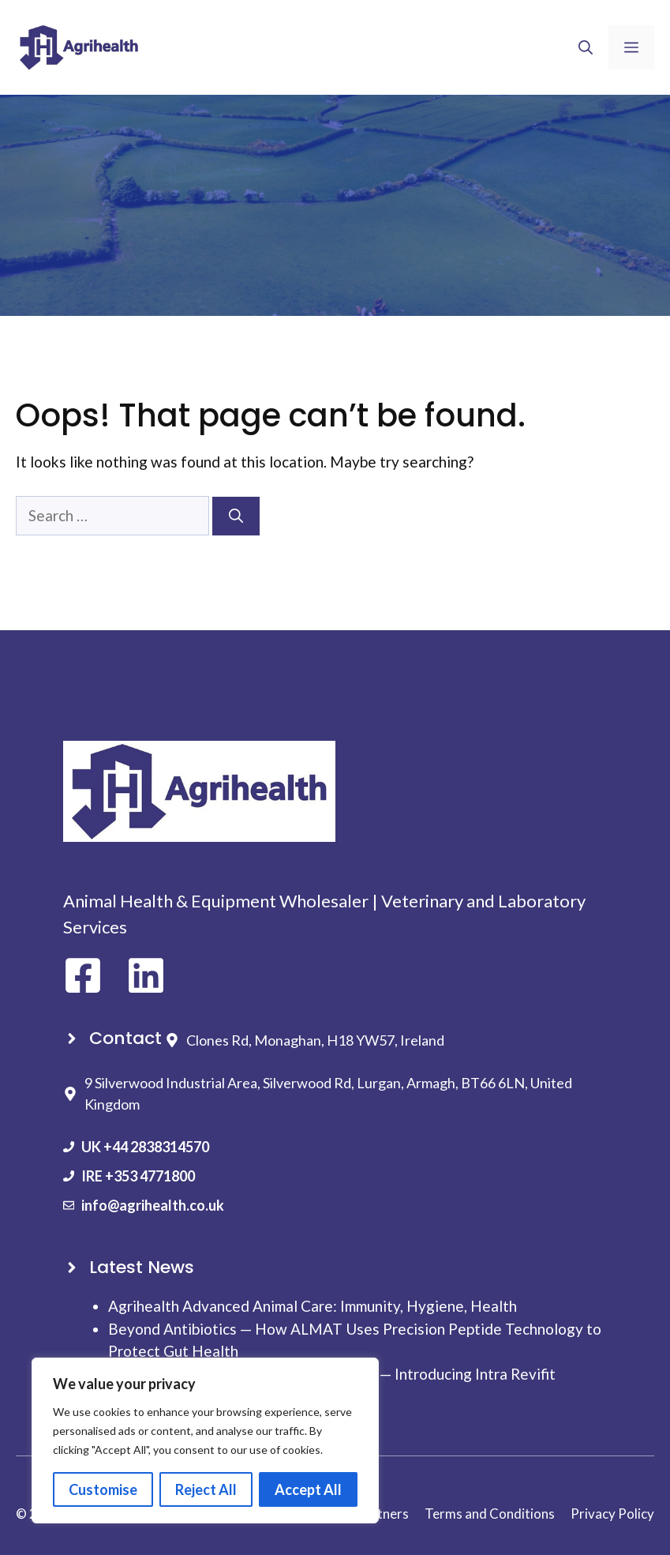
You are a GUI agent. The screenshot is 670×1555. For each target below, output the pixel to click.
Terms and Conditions (490, 1513)
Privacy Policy (612, 1513)
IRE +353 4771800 (138, 1176)
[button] (585, 47)
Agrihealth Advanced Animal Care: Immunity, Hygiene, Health (312, 1306)
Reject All (206, 1489)
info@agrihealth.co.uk (152, 1205)
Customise (103, 1489)
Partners (382, 1513)
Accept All (308, 1489)
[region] (205, 1440)
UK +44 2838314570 (145, 1146)
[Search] (236, 516)
